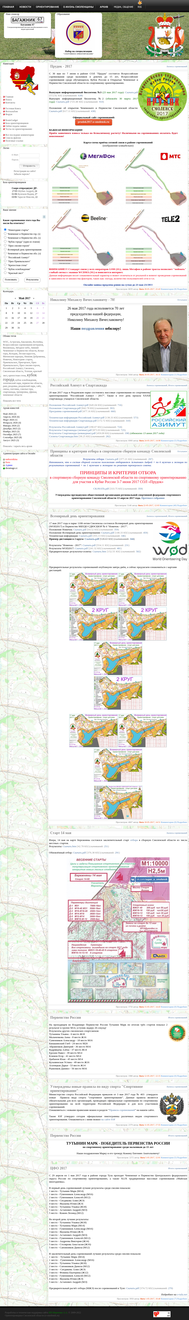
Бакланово (26, 341)
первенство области (32, 383)
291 (117, 852)
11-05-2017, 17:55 (152, 1125)
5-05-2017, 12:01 (152, 1157)
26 (31, 322)
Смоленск (29, 368)
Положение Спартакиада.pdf (65, 408)
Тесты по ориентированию (18, 129)
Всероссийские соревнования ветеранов (23, 344)
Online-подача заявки (15, 126)
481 (119, 548)
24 (18, 322)
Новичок (7, 359)
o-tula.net (182, 1294)
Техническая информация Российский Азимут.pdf (76, 417)
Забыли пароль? (22, 174)
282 (108, 436)
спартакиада (9, 392)
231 (127, 545)
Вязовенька (8, 347)
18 (25, 318)
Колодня (13, 353)
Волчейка (38, 341)
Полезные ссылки (14, 140)
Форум (8, 114)
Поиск (8, 99)
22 (6, 322)
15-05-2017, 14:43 (152, 1007)
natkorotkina (11, 459)
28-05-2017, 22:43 (152, 289)
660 (113, 411)
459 (145, 532)
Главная (9, 96)
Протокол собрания (152, 498)
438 (93, 111)
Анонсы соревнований (176, 66)
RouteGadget (11, 120)
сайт (38, 386)
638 (80, 95)
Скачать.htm (99, 551)
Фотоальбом (11, 111)
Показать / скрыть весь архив (17, 446)
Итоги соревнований (177, 385)
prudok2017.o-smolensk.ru (93, 121)
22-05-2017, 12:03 (151, 505)
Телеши (28, 371)
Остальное (182, 300)
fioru (7, 462)
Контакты (10, 102)
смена (6, 389)
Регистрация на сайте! (25, 171)
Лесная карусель (27, 353)
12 (31, 313)
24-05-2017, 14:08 (152, 440)
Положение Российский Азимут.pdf (69, 405)
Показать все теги (12, 400)
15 (6, 318)
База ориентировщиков (16, 123)
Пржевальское (10, 362)
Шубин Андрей (26, 191)
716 (119, 405)
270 (170, 1288)
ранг (5, 386)
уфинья (32, 392)
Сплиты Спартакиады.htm (63, 436)
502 (138, 551)
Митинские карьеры (13, 356)
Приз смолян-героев (29, 365)
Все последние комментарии (19, 135)
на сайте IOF (108, 1119)
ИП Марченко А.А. (58, 1312)
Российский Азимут (13, 368)
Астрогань (15, 341)
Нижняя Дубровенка (34, 356)
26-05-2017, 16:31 (152, 374)
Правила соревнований (122, 1110)
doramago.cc (11, 468)
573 (135, 417)
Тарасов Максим (25, 197)
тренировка (22, 392)
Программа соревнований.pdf (65, 411)
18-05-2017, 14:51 (152, 822)
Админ (8, 465)
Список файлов (13, 137)
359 (140, 488)
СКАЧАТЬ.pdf (101, 488)
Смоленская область (13, 371)
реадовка (12, 386)
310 (128, 420)
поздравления (93, 328)
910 (101, 101)
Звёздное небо (23, 347)
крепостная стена (17, 375)
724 (119, 426)
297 (150, 459)
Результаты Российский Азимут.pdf (68, 426)
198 (127, 433)
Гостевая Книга (13, 108)
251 (106, 846)
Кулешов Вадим (26, 194)
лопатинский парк (12, 383)
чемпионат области (12, 395)
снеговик (14, 389)
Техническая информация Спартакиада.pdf (73, 420)
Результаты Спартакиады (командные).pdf (72, 433)
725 (123, 430)
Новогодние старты (22, 359)
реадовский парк (26, 386)
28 (43, 322)
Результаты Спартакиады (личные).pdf (70, 430)
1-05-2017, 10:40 (152, 1298)
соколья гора (26, 389)
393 (112, 408)
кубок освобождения (25, 380)
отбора (134, 840)
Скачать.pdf (131, 92)
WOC (5, 341)
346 (123, 535)
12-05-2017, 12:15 (152, 1076)
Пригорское (24, 362)
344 (132, 538)
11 (25, 313)
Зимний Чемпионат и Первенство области (21, 349)
